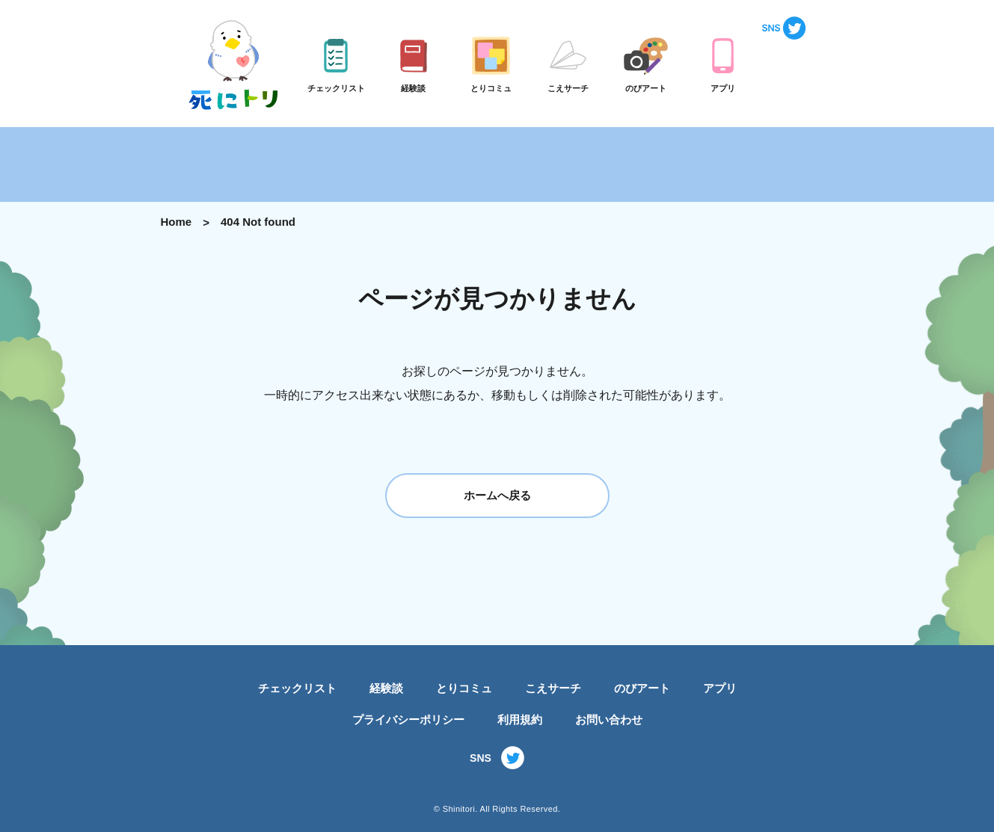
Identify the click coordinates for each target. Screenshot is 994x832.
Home (176, 221)
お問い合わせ (608, 719)
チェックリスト (297, 688)
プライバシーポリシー (408, 719)
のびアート (642, 688)
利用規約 (519, 719)
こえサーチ (553, 688)
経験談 (386, 688)
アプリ (720, 688)
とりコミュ (464, 688)
